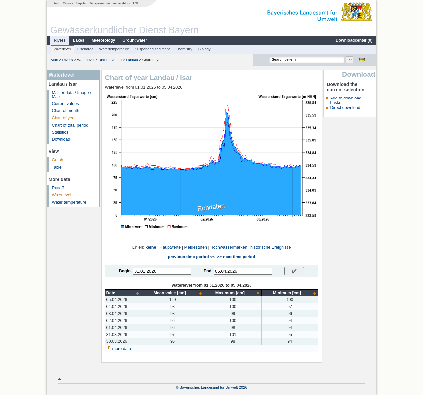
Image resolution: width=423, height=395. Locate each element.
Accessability (121, 3)
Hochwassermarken (228, 247)
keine (150, 247)
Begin (125, 271)
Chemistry (183, 49)
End (208, 271)
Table (57, 167)
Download (61, 139)
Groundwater (134, 40)
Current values (65, 103)
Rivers (60, 40)
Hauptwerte (170, 247)
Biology (204, 49)
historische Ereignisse (270, 247)
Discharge (85, 49)
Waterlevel (62, 49)
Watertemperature (114, 49)
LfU (135, 3)
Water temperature (69, 202)
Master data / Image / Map (71, 94)
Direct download (345, 107)
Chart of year (64, 118)
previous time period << (191, 257)
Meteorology (103, 40)
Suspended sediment (152, 49)
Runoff (58, 188)
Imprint (81, 3)
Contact (68, 3)
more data (121, 348)
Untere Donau (110, 60)
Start (56, 3)
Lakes (78, 40)
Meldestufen (195, 247)
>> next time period (236, 257)
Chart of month (65, 110)
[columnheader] (123, 293)
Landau (132, 60)
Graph (57, 160)
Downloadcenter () (354, 40)
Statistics (60, 132)
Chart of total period (70, 125)
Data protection (100, 3)
